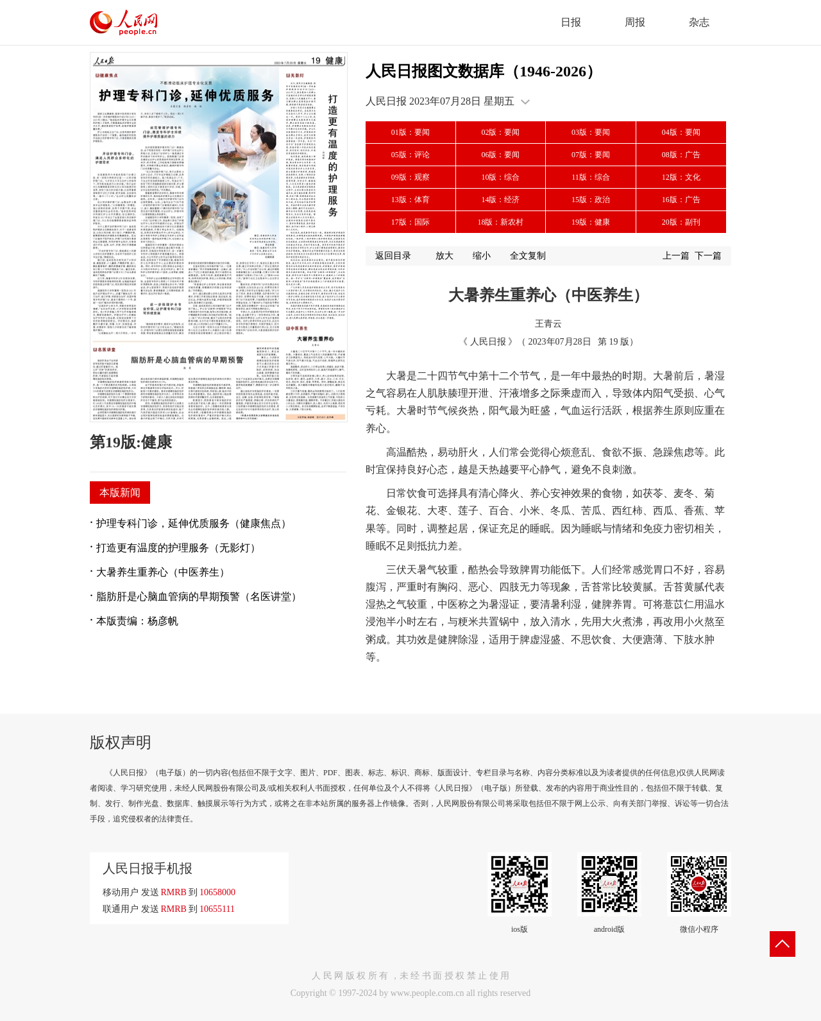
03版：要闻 (590, 132)
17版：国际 (410, 222)
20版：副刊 (681, 222)
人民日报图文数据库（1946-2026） (484, 71)
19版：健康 (590, 222)
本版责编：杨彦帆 (137, 620)
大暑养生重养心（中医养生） (163, 572)
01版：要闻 (410, 132)
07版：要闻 (590, 154)
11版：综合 (590, 177)
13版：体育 (410, 199)
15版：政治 (590, 199)
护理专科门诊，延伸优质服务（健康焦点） (193, 523)
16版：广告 (681, 199)
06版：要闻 (500, 154)
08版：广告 (681, 154)
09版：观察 (410, 177)
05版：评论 (410, 154)
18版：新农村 (500, 222)
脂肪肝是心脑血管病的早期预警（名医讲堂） (198, 596)
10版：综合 (500, 177)
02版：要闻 (500, 132)
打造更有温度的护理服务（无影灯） (178, 547)
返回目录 (393, 256)
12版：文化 (681, 177)
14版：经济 (500, 199)
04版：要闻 (681, 132)
